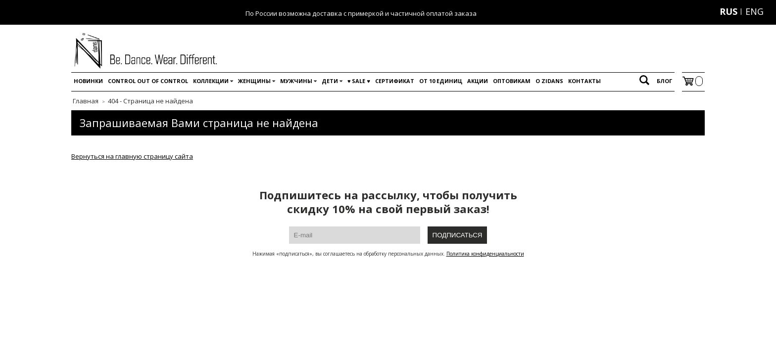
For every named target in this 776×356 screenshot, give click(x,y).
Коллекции (211, 81)
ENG (754, 11)
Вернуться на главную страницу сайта (132, 156)
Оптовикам (512, 81)
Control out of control (148, 81)
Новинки (88, 81)
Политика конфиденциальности (485, 253)
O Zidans (549, 81)
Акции (477, 81)
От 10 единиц (440, 81)
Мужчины (296, 81)
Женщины (254, 81)
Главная (85, 100)
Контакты (584, 81)
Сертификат (394, 81)
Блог (664, 81)
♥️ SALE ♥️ (358, 81)
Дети (330, 81)
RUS (728, 11)
